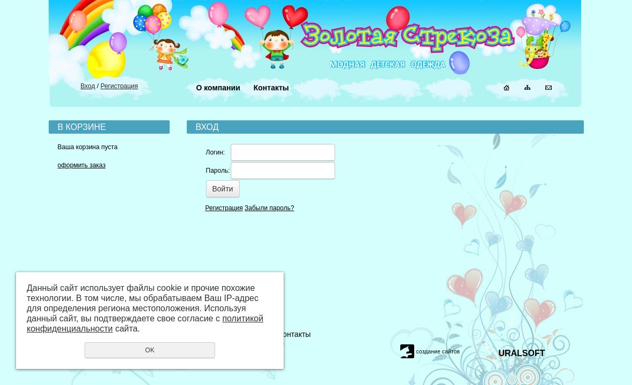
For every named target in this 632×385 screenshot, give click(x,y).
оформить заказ (82, 165)
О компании (218, 87)
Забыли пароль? (269, 208)
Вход (88, 86)
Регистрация (119, 86)
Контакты (271, 87)
